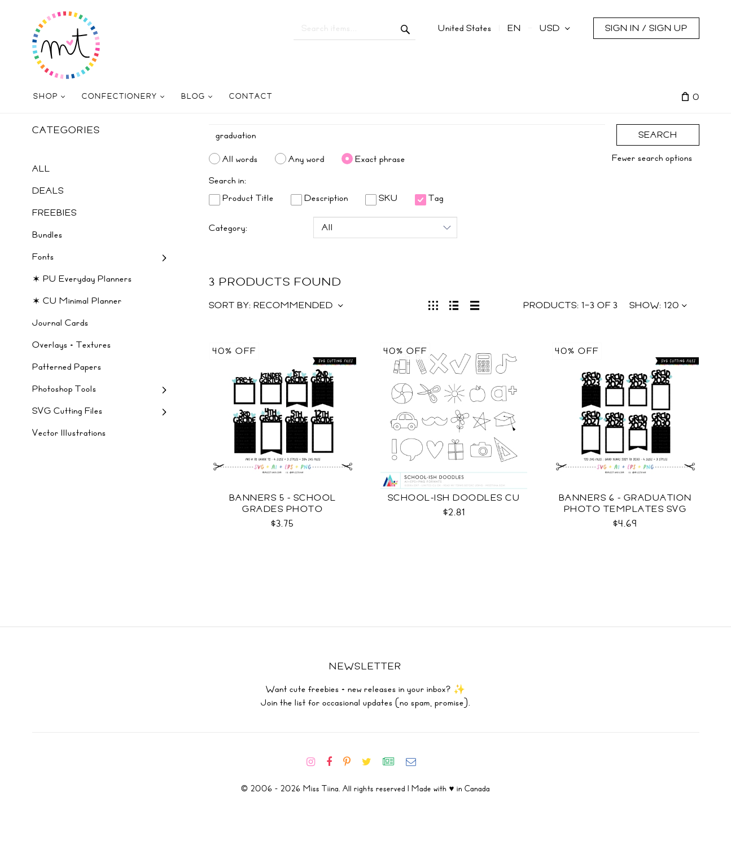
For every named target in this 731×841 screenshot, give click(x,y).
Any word (306, 158)
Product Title (241, 198)
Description (319, 198)
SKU (381, 198)
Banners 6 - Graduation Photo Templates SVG (625, 503)
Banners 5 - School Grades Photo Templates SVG (282, 509)
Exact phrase (380, 158)
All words (240, 158)
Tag (429, 198)
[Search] (407, 135)
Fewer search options (652, 158)
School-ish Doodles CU (454, 498)
